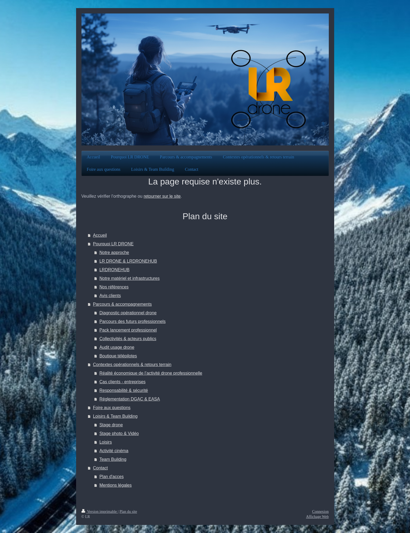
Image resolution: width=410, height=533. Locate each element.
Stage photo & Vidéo (119, 433)
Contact (100, 468)
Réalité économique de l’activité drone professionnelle (150, 373)
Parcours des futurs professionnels (132, 321)
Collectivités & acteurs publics (127, 338)
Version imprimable (99, 512)
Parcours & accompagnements (122, 304)
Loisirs (105, 442)
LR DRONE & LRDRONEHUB (128, 261)
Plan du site (128, 512)
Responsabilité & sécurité (123, 390)
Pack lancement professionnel (128, 330)
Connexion (320, 512)
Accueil (100, 235)
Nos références (114, 287)
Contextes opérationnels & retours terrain (132, 364)
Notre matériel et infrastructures (129, 278)
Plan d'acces (111, 476)
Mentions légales (115, 485)
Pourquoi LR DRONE (113, 244)
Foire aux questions (112, 407)
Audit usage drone (116, 347)
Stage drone (111, 425)
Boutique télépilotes (118, 356)
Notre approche (114, 252)
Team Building (113, 459)
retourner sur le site (162, 196)
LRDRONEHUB (114, 269)
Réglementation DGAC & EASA (129, 399)
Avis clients (110, 295)
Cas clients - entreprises (122, 381)
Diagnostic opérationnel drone (128, 313)
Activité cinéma (114, 450)
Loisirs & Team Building (115, 416)
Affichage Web (317, 517)
